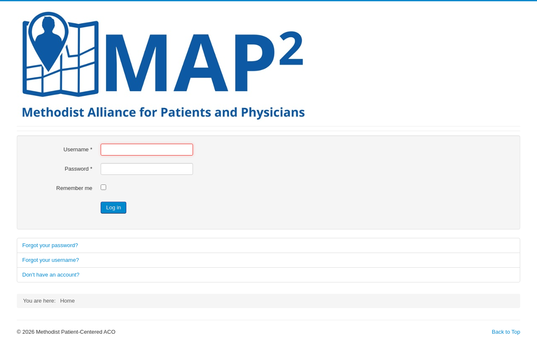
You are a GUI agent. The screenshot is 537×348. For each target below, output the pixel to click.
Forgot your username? (50, 260)
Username (77, 149)
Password (78, 169)
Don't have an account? (50, 275)
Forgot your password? (50, 245)
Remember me (74, 188)
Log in (113, 207)
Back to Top (506, 332)
